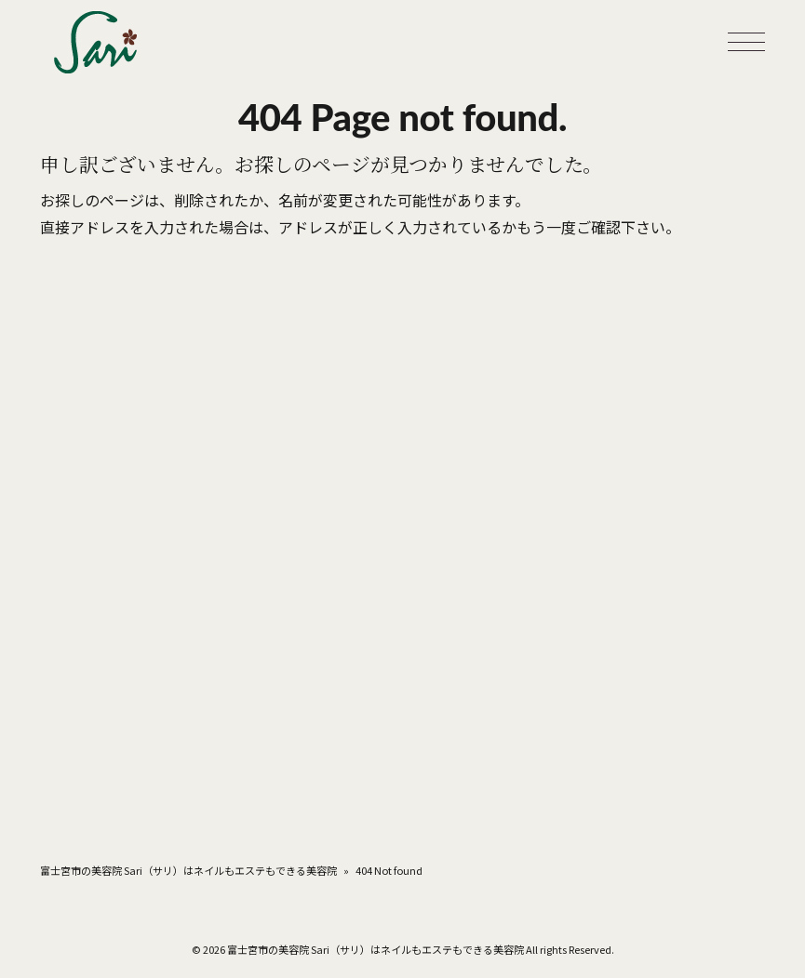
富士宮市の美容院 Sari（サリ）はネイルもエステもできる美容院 (188, 870)
